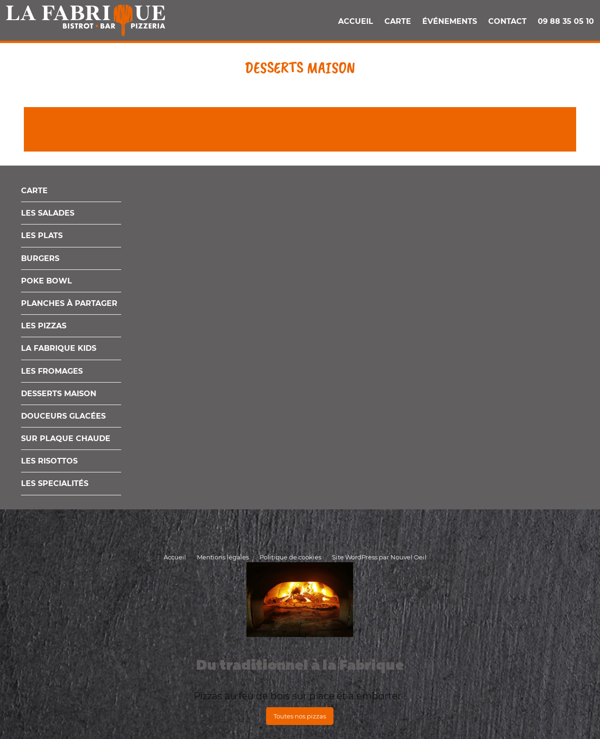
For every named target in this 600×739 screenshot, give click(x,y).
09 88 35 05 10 (566, 21)
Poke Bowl (46, 280)
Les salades (47, 213)
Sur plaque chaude (65, 438)
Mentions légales (223, 557)
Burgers (40, 258)
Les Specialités (54, 483)
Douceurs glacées (63, 416)
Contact (507, 21)
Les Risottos (49, 460)
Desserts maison (58, 393)
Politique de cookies (290, 557)
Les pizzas (43, 325)
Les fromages (52, 371)
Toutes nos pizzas (300, 716)
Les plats (42, 235)
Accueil (355, 21)
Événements (449, 21)
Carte (397, 21)
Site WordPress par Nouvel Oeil (379, 557)
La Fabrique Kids (58, 348)
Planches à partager (69, 303)
